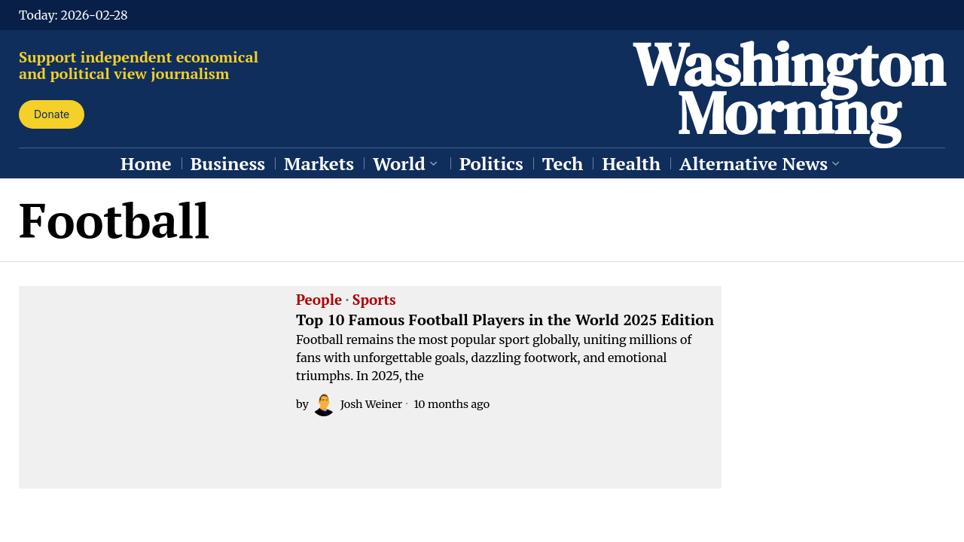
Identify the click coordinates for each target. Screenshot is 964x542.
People (319, 300)
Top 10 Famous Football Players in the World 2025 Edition (505, 320)
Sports (374, 300)
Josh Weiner (357, 404)
